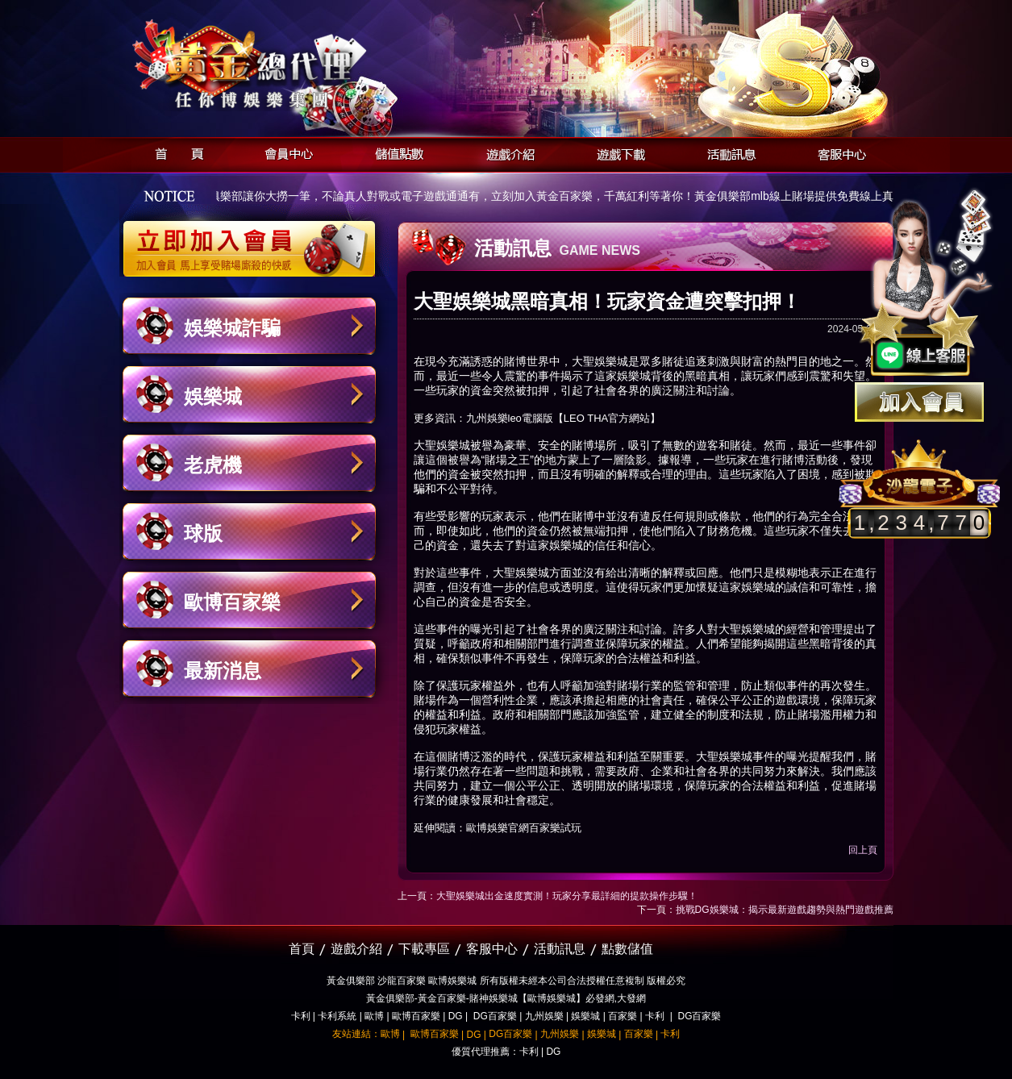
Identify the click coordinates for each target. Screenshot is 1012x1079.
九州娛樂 (544, 1016)
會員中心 (285, 152)
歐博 (374, 1016)
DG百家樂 (495, 1016)
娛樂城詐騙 (232, 328)
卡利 (300, 1016)
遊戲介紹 (506, 152)
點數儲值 (627, 949)
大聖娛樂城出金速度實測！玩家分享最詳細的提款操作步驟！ (567, 896)
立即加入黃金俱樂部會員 (254, 240)
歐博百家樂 (232, 602)
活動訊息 (727, 152)
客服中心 (837, 152)
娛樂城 (213, 396)
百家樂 (622, 1016)
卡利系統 (337, 1016)
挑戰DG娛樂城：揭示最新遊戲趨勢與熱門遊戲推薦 (784, 909)
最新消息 (222, 670)
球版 (203, 533)
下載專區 (424, 949)
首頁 (174, 152)
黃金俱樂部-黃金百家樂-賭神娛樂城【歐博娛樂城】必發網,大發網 (506, 998)
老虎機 (213, 465)
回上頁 (862, 850)
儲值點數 (395, 152)
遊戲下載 (616, 152)
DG (455, 1016)
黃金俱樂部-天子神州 (290, 65)
